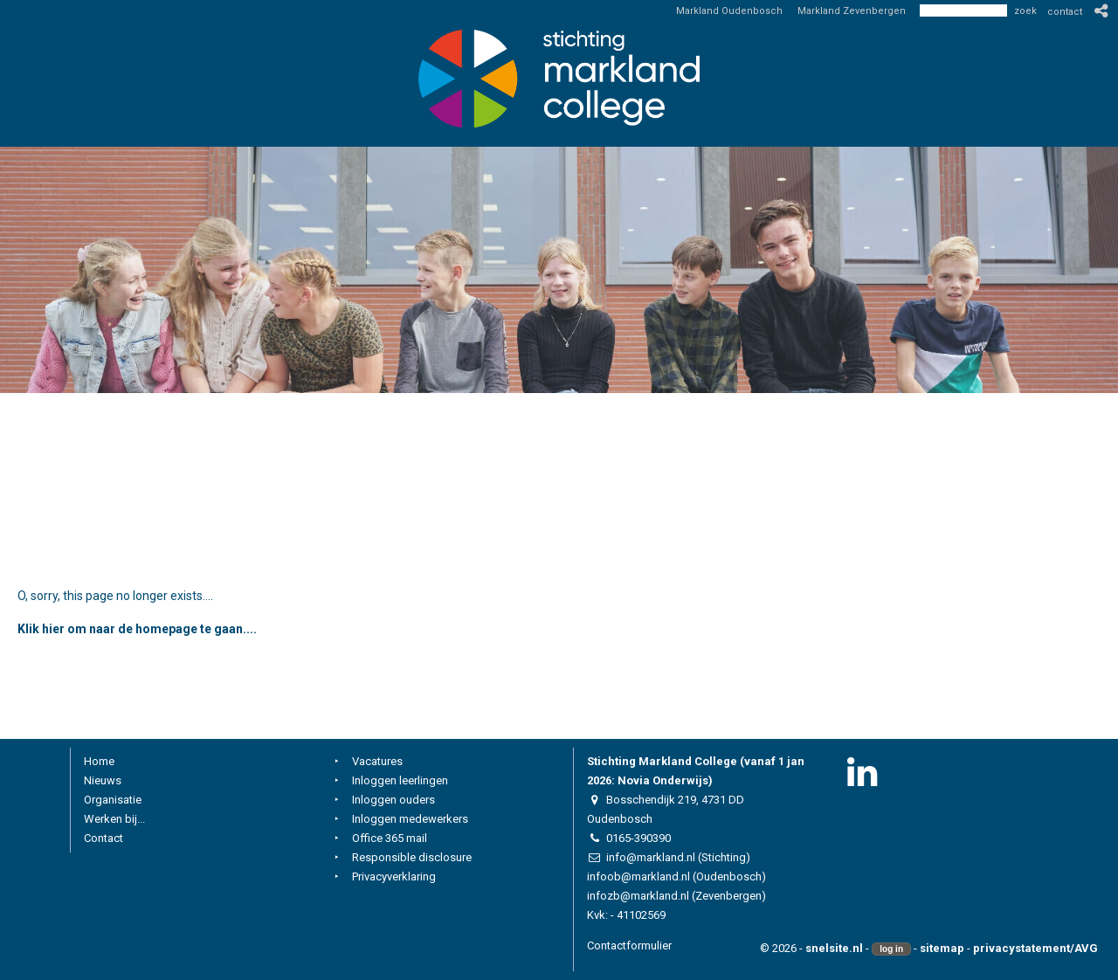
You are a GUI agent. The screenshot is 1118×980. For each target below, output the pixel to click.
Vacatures (377, 761)
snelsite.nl (834, 948)
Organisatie (112, 799)
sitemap (942, 948)
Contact (103, 838)
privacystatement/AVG (1035, 948)
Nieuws (102, 780)
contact (1064, 11)
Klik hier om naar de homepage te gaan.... (137, 629)
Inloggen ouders (393, 799)
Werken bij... (114, 818)
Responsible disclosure (412, 857)
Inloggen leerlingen (400, 780)
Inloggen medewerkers (410, 818)
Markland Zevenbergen (851, 11)
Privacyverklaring (394, 876)
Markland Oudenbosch (729, 11)
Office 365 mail (389, 838)
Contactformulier (629, 945)
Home (99, 761)
